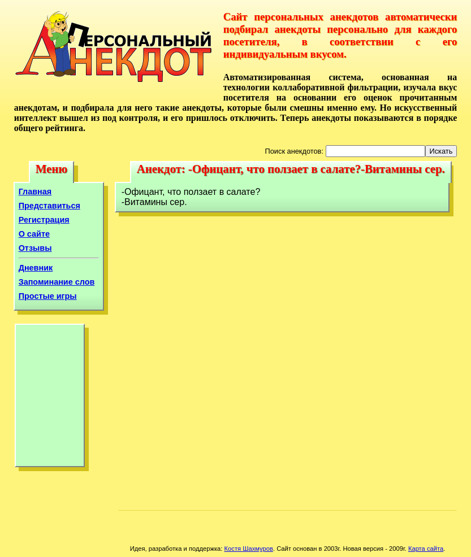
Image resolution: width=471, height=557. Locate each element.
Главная (35, 191)
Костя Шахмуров (248, 548)
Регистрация (44, 219)
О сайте (34, 233)
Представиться (49, 205)
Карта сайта (425, 548)
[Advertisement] (50, 398)
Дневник (36, 267)
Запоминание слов (57, 281)
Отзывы (35, 248)
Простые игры (48, 296)
